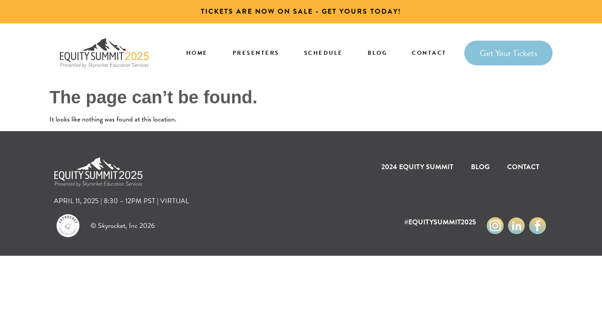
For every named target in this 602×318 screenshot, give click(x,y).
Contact (429, 53)
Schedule (323, 53)
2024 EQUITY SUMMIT (417, 167)
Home (197, 53)
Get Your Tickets (508, 53)
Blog (377, 53)
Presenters (256, 53)
